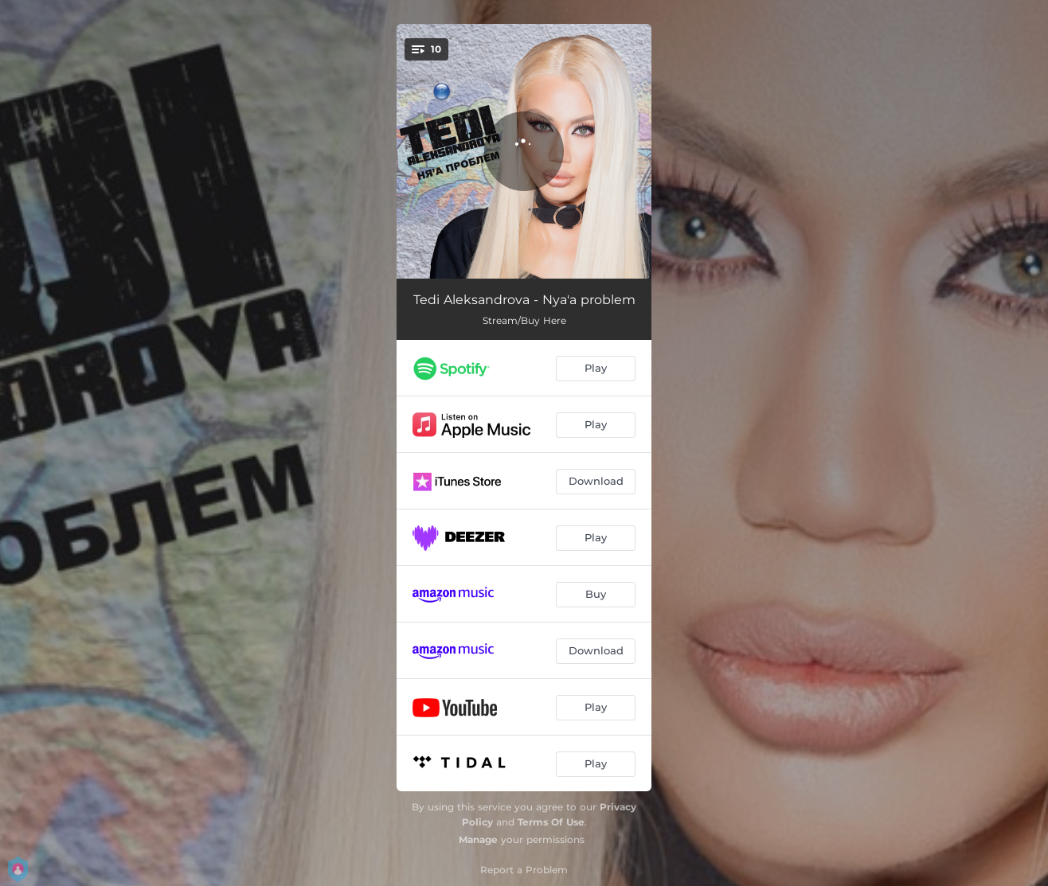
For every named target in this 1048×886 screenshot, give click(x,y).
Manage (478, 839)
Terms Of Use (551, 822)
